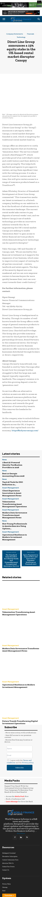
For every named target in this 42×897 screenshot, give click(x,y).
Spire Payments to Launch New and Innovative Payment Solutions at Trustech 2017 (30, 543)
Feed (3, 874)
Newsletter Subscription (9, 840)
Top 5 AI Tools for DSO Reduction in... (12, 466)
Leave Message (12, 785)
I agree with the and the (20, 745)
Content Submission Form (10, 843)
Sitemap (4, 871)
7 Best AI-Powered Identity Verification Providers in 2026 (12, 448)
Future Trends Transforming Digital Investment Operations (20, 705)
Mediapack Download (8, 836)
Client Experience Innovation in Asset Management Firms (11, 476)
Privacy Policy (6, 867)
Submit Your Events (8, 850)
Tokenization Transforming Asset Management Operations (14, 487)
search (4, 877)
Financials (30, 34)
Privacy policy (27, 746)
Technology (21, 37)
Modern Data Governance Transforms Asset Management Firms (14, 498)
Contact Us (5, 853)
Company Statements (15, 34)
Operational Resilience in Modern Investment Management (14, 520)
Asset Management (10, 472)
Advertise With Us (8, 847)
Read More (21, 817)
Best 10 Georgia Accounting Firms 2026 (13, 458)
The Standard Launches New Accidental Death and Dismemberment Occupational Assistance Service (11, 544)
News (4, 443)
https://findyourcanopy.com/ (25, 414)
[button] (3, 19)
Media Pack (19, 780)
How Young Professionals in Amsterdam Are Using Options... (14, 509)
